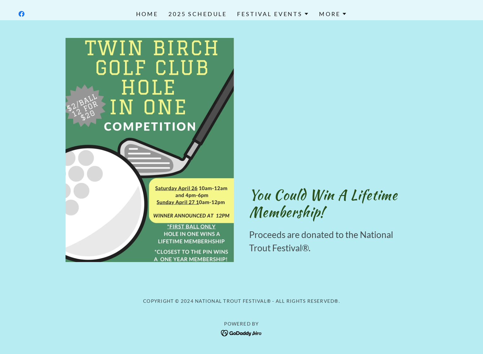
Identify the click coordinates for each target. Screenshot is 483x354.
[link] (21, 14)
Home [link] (147, 13)
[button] (273, 14)
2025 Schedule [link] (197, 13)
